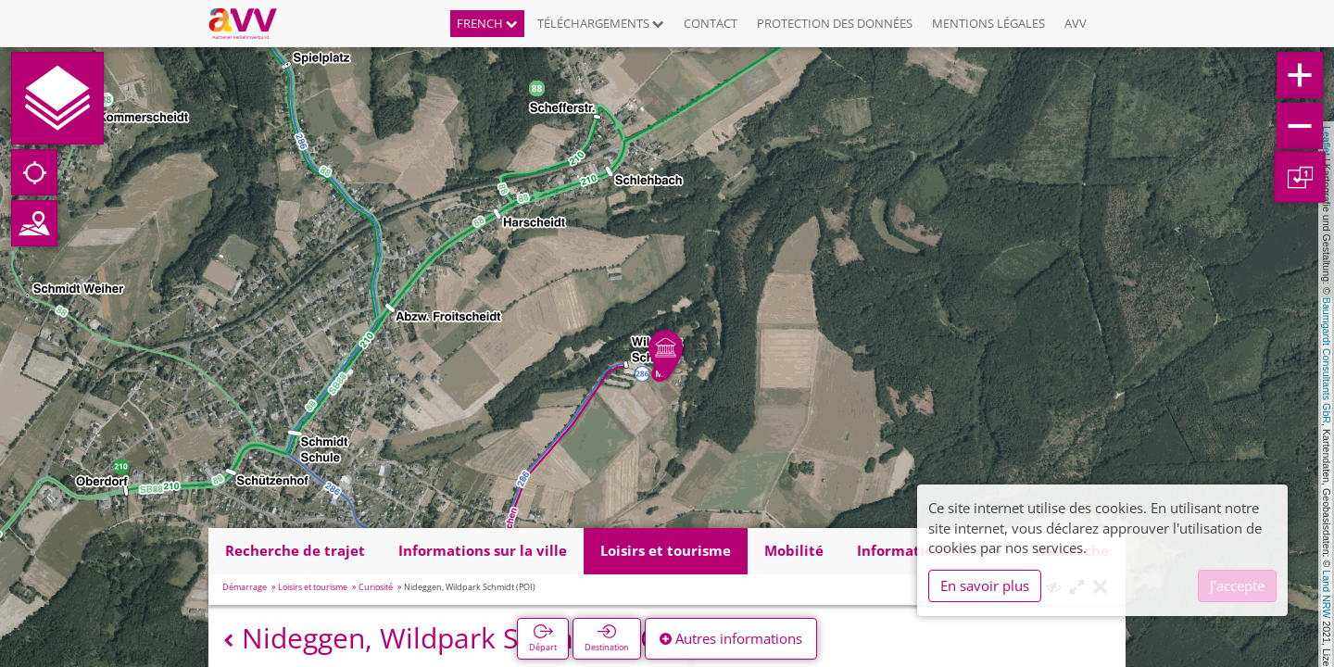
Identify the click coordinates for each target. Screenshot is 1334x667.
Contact (710, 23)
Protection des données (834, 23)
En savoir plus (984, 585)
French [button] (487, 23)
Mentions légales (988, 23)
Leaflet (1326, 141)
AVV (1075, 23)
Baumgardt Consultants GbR (1326, 360)
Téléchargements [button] (600, 23)
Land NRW (1326, 594)
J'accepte (1237, 585)
